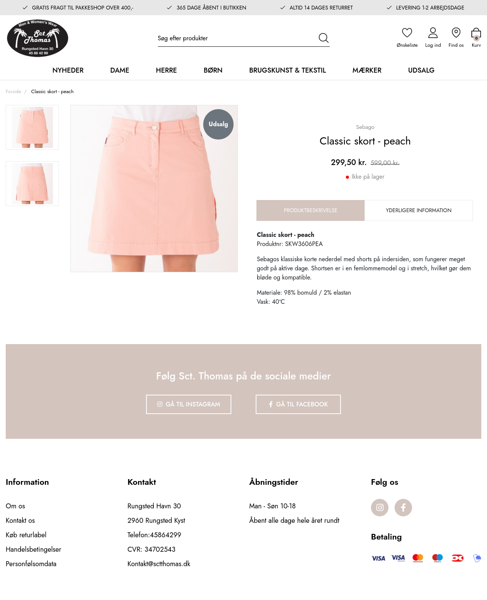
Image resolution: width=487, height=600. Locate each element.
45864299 (165, 535)
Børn (213, 70)
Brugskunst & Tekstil (287, 70)
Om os (15, 506)
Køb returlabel (26, 535)
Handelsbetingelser (33, 549)
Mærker (367, 70)
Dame (119, 70)
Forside (13, 91)
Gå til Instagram (188, 404)
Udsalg (421, 70)
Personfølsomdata (31, 564)
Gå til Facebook (298, 404)
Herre (166, 70)
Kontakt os (20, 520)
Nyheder (68, 70)
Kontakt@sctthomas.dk (158, 564)
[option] (32, 127)
